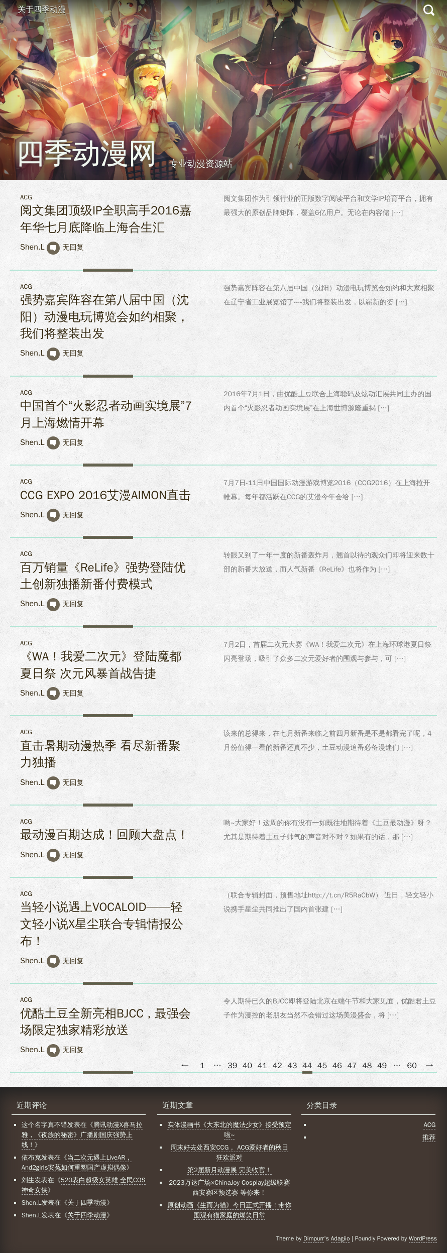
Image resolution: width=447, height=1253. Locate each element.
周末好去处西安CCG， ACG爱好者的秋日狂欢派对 (229, 1152)
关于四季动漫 (42, 10)
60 (412, 1066)
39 (232, 1066)
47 (352, 1066)
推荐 (428, 1137)
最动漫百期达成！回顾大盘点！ (104, 834)
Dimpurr (313, 1238)
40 (247, 1066)
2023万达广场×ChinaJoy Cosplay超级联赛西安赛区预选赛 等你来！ (229, 1187)
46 (337, 1066)
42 (277, 1066)
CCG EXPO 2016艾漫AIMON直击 (105, 495)
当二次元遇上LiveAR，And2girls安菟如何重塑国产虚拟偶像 (77, 1162)
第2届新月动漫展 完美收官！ (229, 1170)
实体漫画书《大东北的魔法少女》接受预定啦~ (229, 1129)
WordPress (423, 1238)
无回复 (72, 247)
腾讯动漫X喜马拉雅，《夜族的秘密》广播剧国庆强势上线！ (82, 1134)
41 (262, 1066)
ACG (26, 197)
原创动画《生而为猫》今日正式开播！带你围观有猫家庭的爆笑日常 (229, 1210)
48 (367, 1066)
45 (322, 1066)
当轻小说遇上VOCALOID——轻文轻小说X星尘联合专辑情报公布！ (101, 923)
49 (382, 1066)
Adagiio (340, 1238)
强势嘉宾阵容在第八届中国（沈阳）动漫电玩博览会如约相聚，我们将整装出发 (104, 316)
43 (292, 1066)
